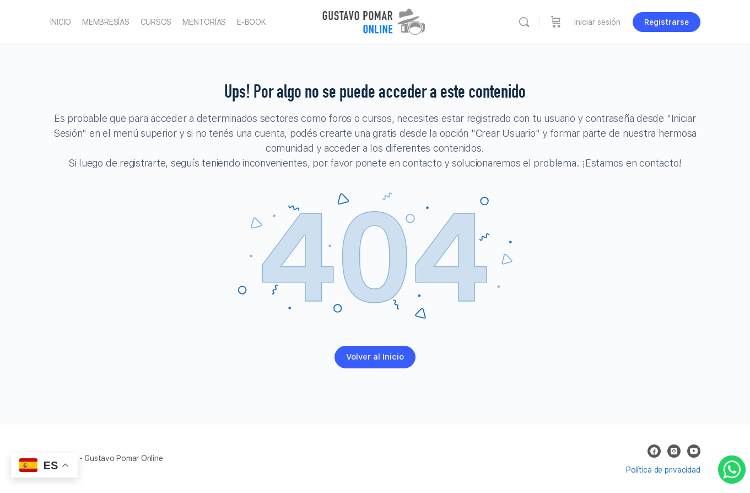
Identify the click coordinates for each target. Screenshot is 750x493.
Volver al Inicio (375, 357)
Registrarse (666, 22)
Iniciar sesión (597, 22)
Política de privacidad (663, 469)
